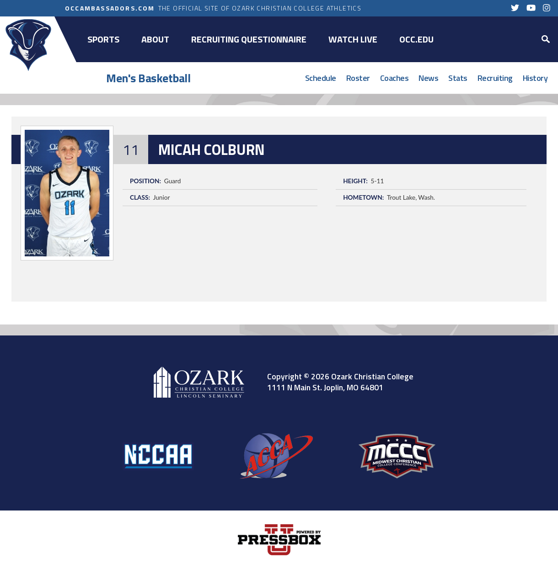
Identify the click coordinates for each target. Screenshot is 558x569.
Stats (457, 78)
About (155, 39)
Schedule (320, 78)
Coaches (394, 78)
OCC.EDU (416, 39)
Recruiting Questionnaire (248, 39)
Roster (358, 78)
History (535, 78)
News (428, 78)
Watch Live (352, 39)
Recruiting (495, 78)
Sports (103, 39)
